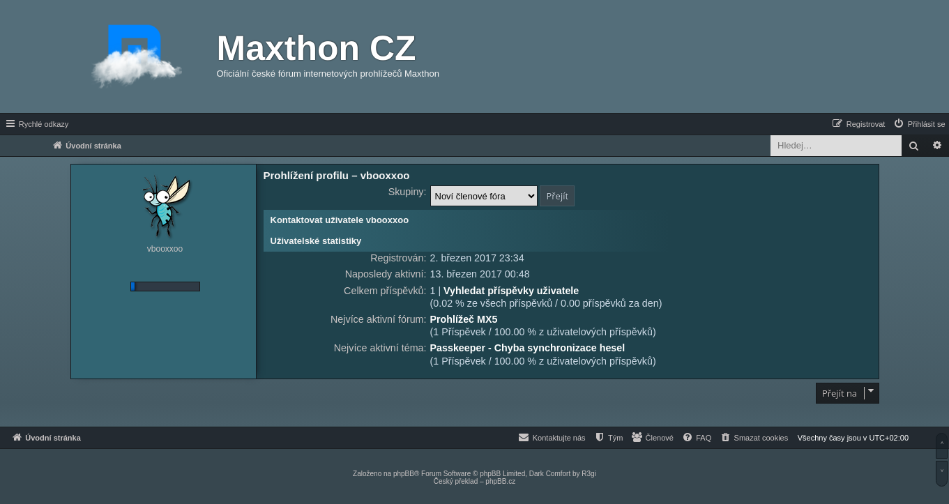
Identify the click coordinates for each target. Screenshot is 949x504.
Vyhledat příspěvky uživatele (511, 290)
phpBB (403, 474)
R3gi (589, 474)
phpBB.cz (500, 481)
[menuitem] (919, 124)
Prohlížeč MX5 (464, 319)
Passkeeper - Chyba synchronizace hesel (527, 347)
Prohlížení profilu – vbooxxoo (337, 175)
